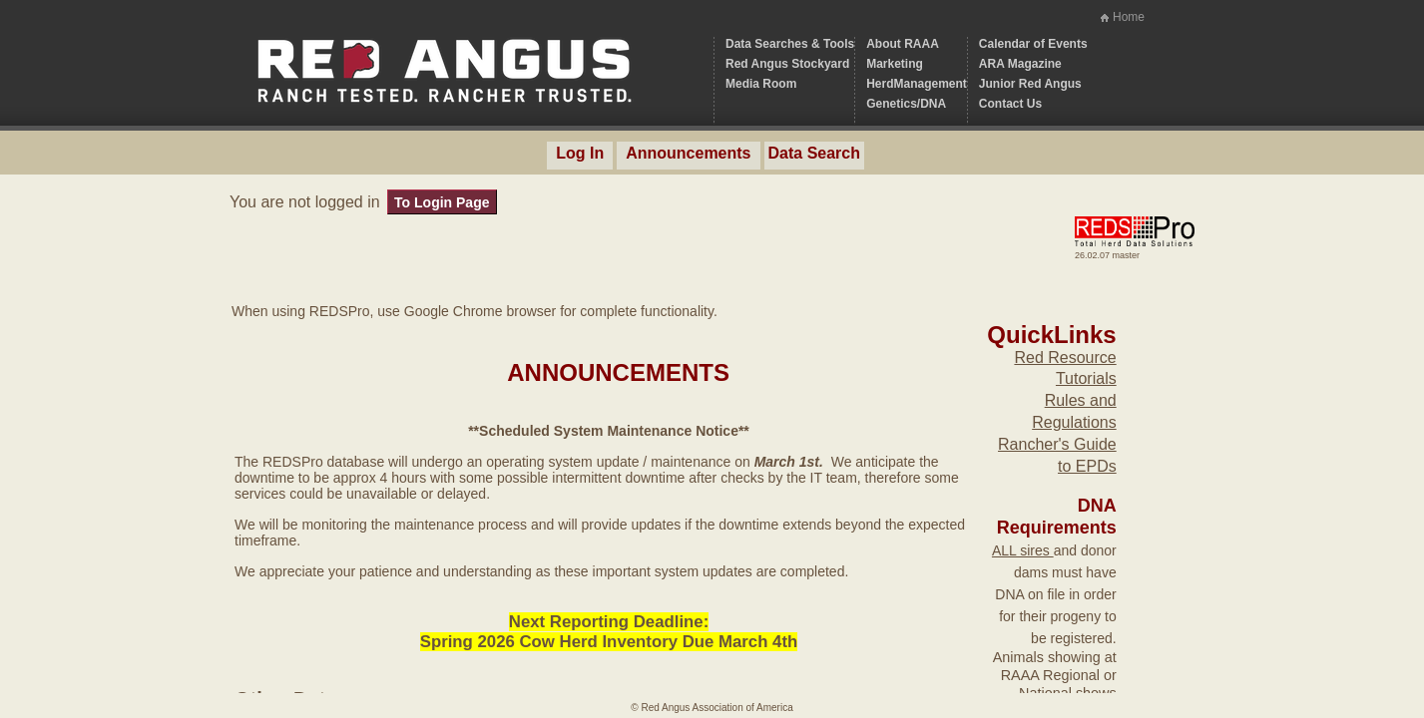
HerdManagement (916, 84)
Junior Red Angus (1030, 84)
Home (1129, 17)
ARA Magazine (1020, 64)
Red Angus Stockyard (787, 64)
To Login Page (441, 202)
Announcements (688, 153)
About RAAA (902, 44)
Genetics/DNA (906, 104)
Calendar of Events (1033, 44)
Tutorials (1086, 378)
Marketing (894, 64)
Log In (580, 153)
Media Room (760, 84)
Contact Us (1010, 104)
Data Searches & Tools (789, 44)
